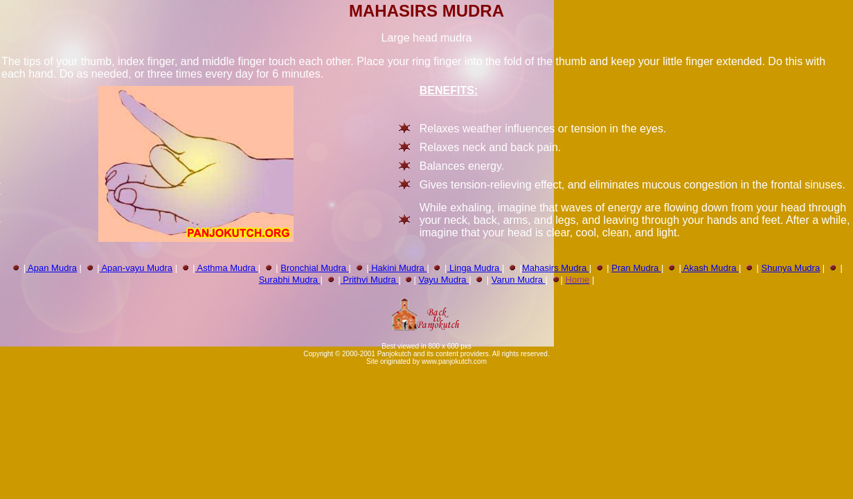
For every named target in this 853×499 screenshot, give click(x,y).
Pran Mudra (636, 268)
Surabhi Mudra (290, 279)
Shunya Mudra (791, 268)
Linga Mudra (474, 268)
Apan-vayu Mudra (136, 268)
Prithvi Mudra (368, 279)
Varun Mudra (519, 279)
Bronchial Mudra (314, 268)
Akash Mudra (710, 268)
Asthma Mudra (226, 268)
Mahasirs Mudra (555, 268)
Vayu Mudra (443, 279)
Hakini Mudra (398, 268)
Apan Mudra (51, 268)
